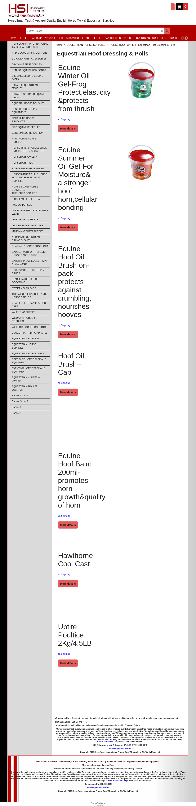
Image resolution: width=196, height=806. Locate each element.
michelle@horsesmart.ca (120, 749)
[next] (186, 38)
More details (68, 128)
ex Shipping (64, 119)
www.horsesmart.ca (108, 742)
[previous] (182, 38)
